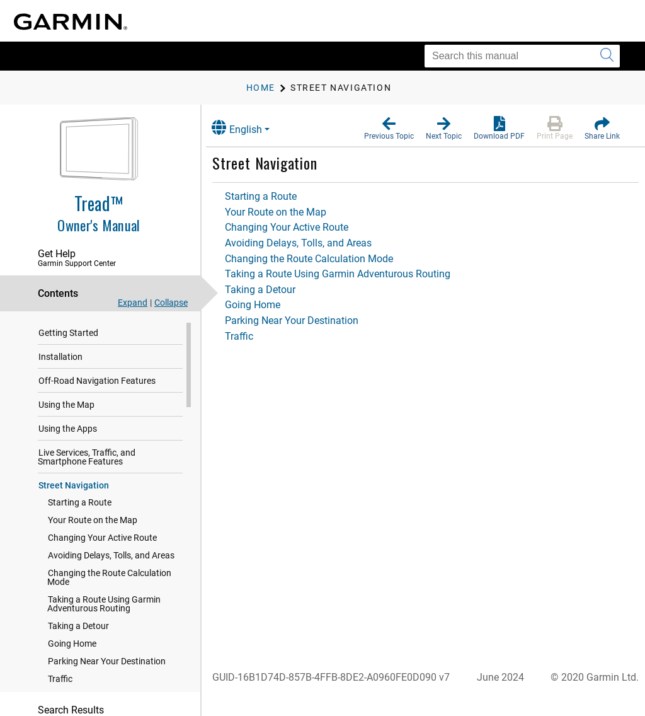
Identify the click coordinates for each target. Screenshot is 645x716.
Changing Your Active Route (102, 538)
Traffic (60, 679)
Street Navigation (73, 486)
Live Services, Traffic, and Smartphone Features (86, 457)
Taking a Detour (78, 626)
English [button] (249, 128)
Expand (132, 302)
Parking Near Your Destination (107, 662)
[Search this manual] (522, 56)
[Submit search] (607, 56)
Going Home (72, 644)
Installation (60, 357)
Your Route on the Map (92, 521)
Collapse (171, 302)
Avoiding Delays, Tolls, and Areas (111, 556)
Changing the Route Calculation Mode (109, 578)
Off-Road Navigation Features (97, 381)
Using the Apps (67, 429)
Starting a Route (79, 503)
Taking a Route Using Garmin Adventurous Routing (104, 604)
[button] (389, 128)
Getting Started (68, 333)
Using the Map (66, 405)
